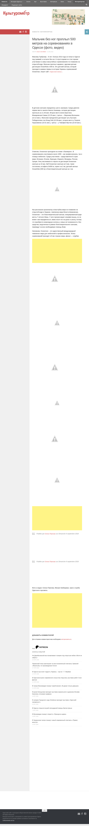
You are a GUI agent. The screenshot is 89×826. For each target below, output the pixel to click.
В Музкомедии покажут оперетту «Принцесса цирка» (49, 716)
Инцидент (79, 2)
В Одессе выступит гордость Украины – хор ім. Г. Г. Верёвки (51, 673)
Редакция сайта (6, 6)
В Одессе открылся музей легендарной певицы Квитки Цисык (52, 710)
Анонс (25, 2)
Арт (31, 2)
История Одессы (14, 2)
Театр (59, 2)
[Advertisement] (57, 140)
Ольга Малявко (42, 53)
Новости (4, 2)
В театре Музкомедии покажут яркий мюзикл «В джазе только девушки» (55, 688)
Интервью (46, 2)
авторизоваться (66, 641)
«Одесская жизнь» (56, 74)
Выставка (38, 2)
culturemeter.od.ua (8, 822)
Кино (53, 2)
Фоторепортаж (68, 2)
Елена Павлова (50, 536)
